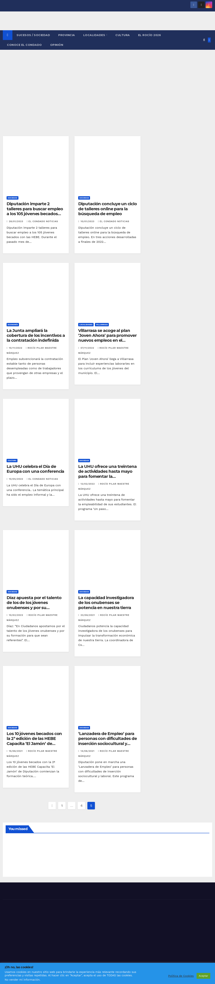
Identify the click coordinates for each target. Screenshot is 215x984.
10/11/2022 (16, 348)
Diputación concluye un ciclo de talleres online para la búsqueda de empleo (107, 208)
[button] (204, 40)
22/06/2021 (88, 615)
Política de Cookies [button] (181, 976)
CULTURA (122, 35)
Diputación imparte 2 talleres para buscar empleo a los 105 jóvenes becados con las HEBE (35, 211)
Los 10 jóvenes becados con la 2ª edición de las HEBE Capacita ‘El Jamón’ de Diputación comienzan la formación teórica (34, 743)
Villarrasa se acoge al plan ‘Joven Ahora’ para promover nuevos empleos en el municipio (107, 338)
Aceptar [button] (203, 975)
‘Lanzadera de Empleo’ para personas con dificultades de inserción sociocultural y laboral (107, 741)
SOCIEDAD (12, 198)
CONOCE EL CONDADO (24, 45)
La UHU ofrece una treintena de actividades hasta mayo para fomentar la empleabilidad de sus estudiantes (107, 476)
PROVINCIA (66, 35)
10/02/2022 (16, 615)
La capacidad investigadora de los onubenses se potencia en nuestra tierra (106, 602)
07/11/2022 (88, 348)
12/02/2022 (88, 484)
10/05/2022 (16, 479)
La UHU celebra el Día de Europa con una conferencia (35, 469)
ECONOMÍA (13, 324)
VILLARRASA (102, 324)
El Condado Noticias (42, 221)
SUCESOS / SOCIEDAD (33, 35)
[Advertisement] (107, 78)
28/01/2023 (16, 221)
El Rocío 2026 (149, 35)
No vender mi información (22, 979)
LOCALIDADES (94, 35)
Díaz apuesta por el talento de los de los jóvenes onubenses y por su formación (34, 605)
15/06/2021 (16, 751)
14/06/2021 (88, 751)
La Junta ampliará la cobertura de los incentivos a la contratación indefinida (36, 335)
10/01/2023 (88, 221)
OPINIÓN (56, 45)
